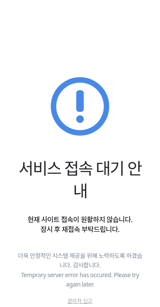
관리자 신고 (79, 300)
